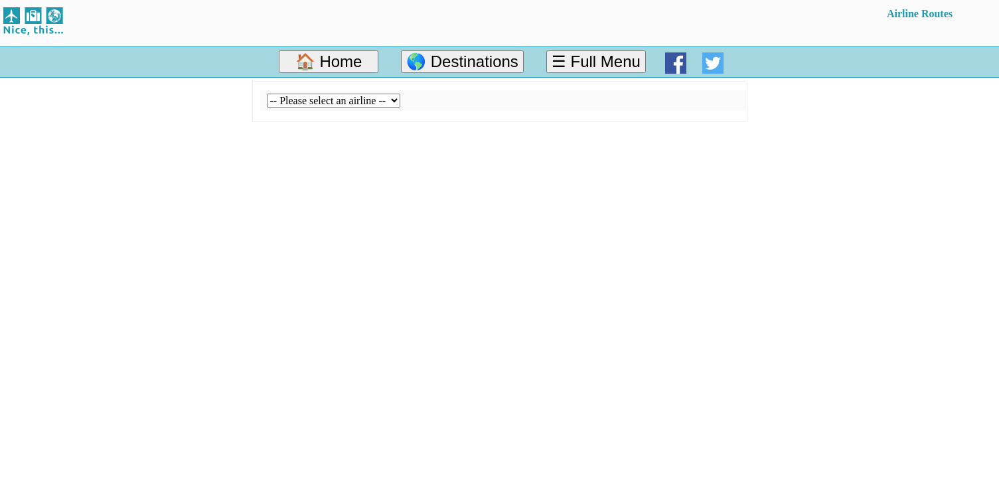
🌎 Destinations (462, 61)
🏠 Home (328, 61)
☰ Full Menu (596, 61)
